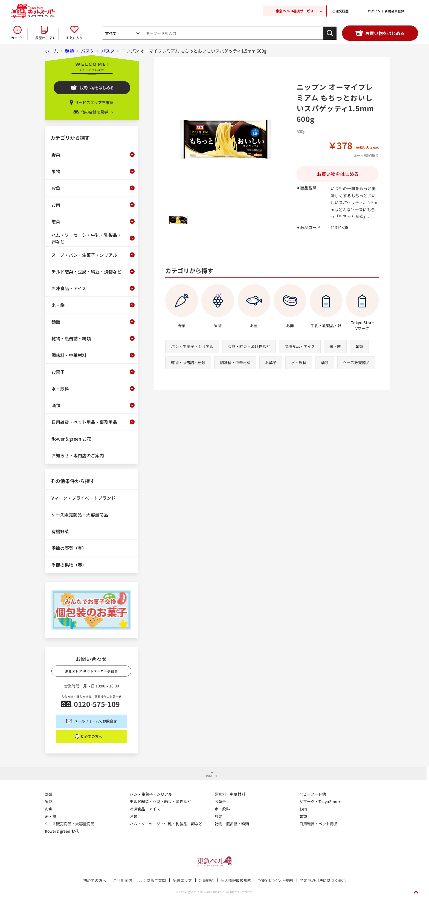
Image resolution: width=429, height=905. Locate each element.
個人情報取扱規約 (236, 880)
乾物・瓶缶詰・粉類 (188, 362)
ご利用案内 (122, 880)
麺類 (359, 346)
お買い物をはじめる (385, 33)
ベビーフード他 (312, 794)
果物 (49, 801)
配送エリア (182, 880)
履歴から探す (45, 37)
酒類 (325, 362)
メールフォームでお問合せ (95, 721)
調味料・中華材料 (235, 362)
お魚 (49, 809)
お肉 (303, 809)
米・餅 (335, 346)
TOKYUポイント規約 (275, 880)
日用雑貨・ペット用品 (318, 823)
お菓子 (271, 362)
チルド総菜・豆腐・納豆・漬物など (160, 801)
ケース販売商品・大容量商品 (69, 823)
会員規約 (206, 880)
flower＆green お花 (62, 831)
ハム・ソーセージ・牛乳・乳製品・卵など (166, 823)
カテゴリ (17, 37)
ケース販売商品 (356, 362)
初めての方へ (91, 736)
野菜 (49, 794)
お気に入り (74, 37)
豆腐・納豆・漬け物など (249, 346)
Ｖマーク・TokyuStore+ (320, 801)
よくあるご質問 (152, 880)
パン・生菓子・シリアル (192, 346)
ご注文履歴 (340, 10)
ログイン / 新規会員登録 (386, 11)
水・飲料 (298, 362)
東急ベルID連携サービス (295, 10)
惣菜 (218, 816)
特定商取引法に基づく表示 (323, 880)
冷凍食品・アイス (300, 346)
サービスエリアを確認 (94, 102)
